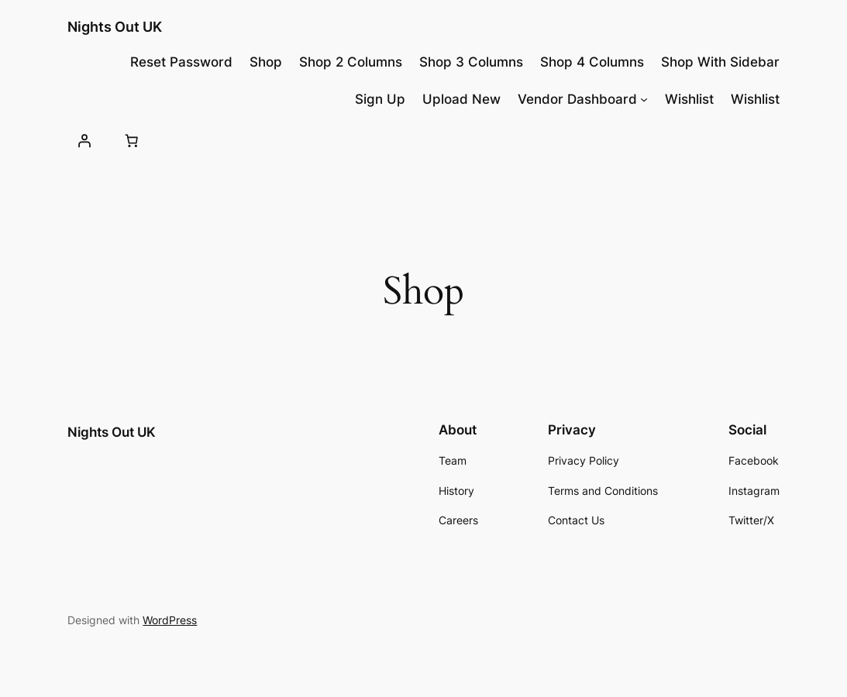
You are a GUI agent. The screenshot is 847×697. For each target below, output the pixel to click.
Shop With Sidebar (720, 62)
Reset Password (181, 62)
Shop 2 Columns (350, 62)
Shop (266, 62)
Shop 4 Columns (592, 62)
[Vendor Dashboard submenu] (644, 99)
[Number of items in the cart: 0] (131, 140)
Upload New (461, 99)
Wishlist (689, 99)
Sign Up (380, 99)
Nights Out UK (114, 26)
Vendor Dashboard (577, 99)
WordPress (170, 620)
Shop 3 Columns (471, 62)
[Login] (83, 140)
